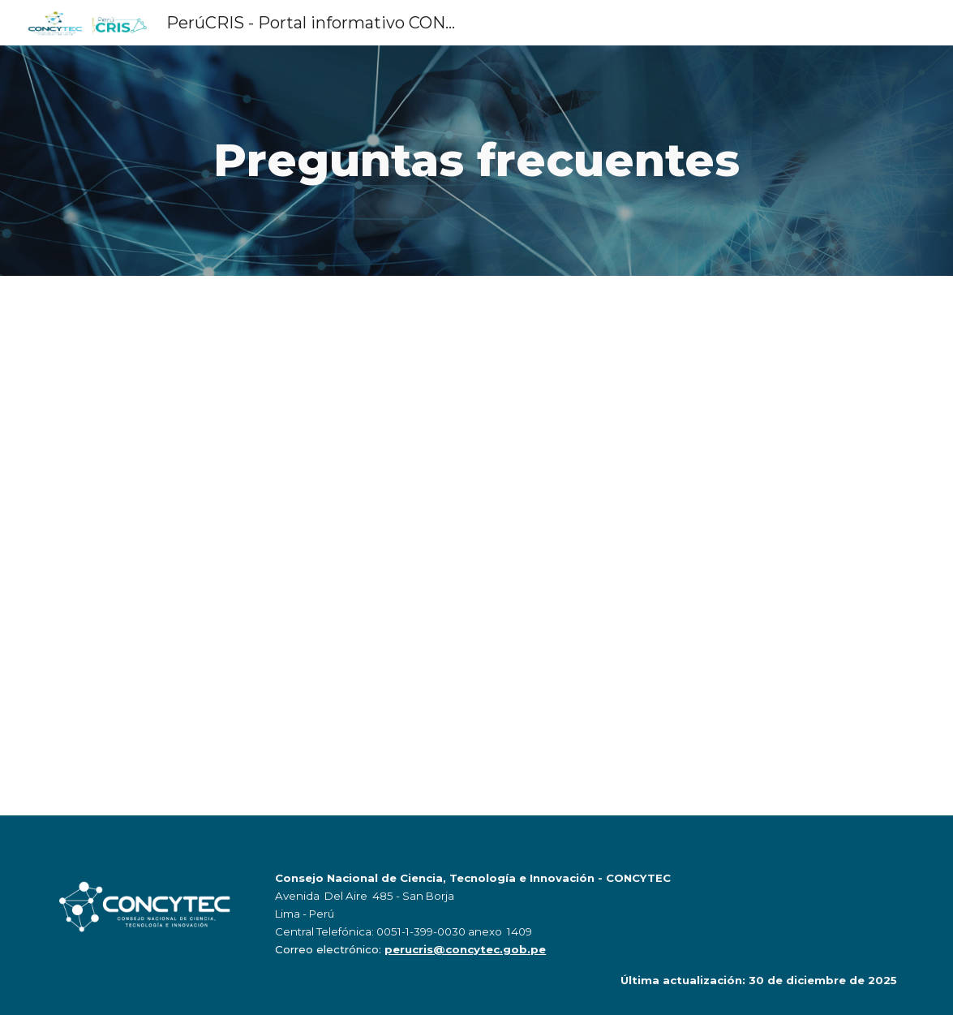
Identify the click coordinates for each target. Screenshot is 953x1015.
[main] (476, 160)
